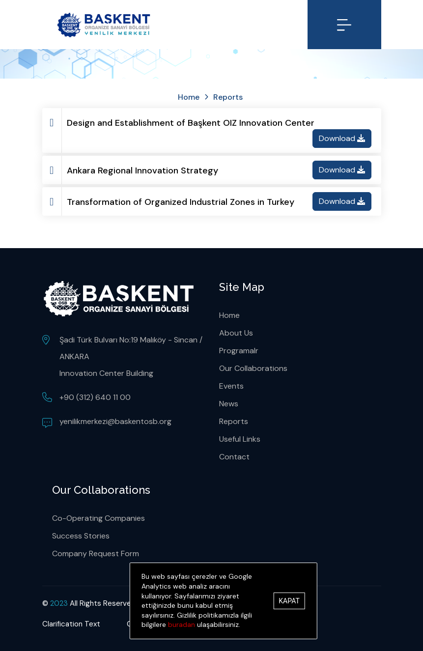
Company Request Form (95, 553)
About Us (236, 333)
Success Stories (81, 536)
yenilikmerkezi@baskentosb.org (115, 421)
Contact (234, 457)
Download (342, 138)
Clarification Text (71, 624)
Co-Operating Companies (98, 518)
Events (231, 386)
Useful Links (239, 439)
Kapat (289, 601)
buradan (181, 624)
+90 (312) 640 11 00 (95, 397)
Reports (233, 421)
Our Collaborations (253, 368)
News (228, 403)
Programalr (238, 350)
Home (188, 97)
